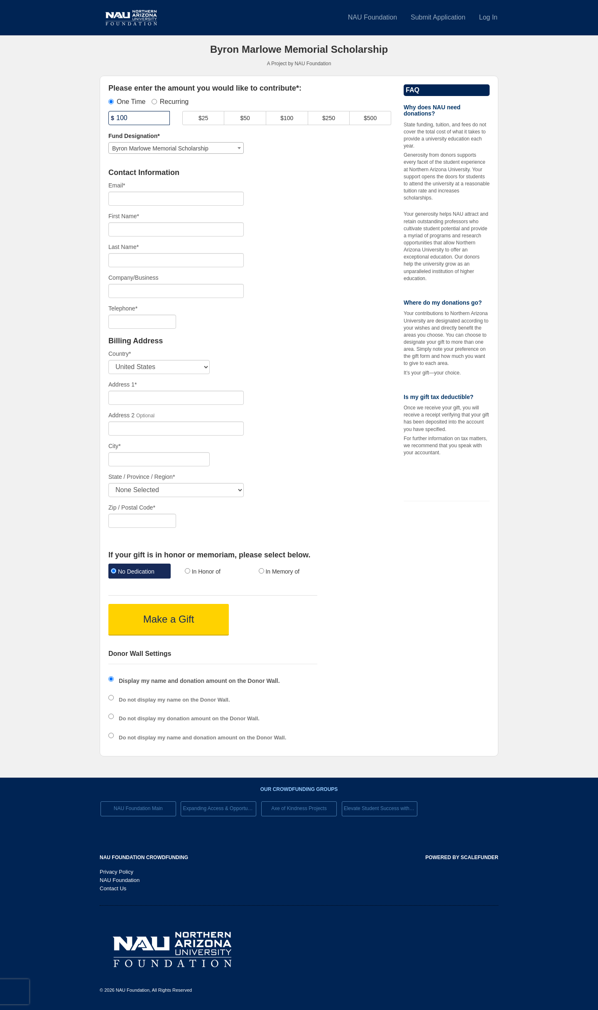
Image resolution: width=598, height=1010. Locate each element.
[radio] (139, 572)
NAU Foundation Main (138, 808)
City (114, 446)
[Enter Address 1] (176, 398)
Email (116, 185)
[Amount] (139, 118)
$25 (203, 118)
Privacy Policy (116, 872)
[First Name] (176, 229)
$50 (245, 118)
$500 (370, 118)
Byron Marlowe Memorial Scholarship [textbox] (160, 148)
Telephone (122, 308)
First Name (123, 216)
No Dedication (132, 571)
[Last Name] (176, 260)
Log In (488, 17)
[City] (159, 459)
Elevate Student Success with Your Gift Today (380, 808)
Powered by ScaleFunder (461, 857)
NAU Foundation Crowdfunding (144, 857)
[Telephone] (142, 322)
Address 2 (121, 415)
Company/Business (133, 277)
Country (119, 353)
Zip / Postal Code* (131, 507)
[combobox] (176, 148)
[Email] (176, 199)
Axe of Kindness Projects (298, 808)
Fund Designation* (134, 136)
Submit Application (438, 17)
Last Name (123, 247)
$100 (286, 118)
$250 (328, 118)
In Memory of (279, 571)
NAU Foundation (372, 17)
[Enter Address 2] (176, 428)
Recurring (170, 101)
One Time (126, 101)
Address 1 (122, 384)
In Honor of (203, 571)
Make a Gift (168, 619)
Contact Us (113, 888)
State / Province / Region (141, 476)
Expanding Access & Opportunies (219, 808)
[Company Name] (176, 291)
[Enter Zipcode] (142, 521)
